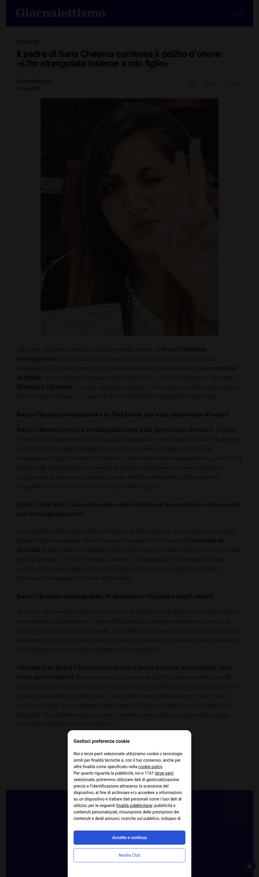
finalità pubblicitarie (134, 805)
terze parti (164, 773)
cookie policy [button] (150, 766)
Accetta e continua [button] (129, 837)
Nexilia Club (129, 855)
